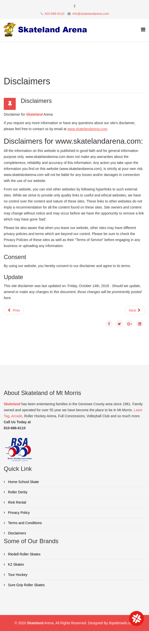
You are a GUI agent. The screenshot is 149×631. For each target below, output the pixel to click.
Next (135, 310)
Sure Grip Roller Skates (26, 585)
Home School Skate (23, 482)
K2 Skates (15, 564)
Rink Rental (16, 502)
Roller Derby (17, 492)
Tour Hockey (17, 575)
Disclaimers (16, 533)
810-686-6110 (54, 14)
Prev (14, 310)
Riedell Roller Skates (23, 554)
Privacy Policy (18, 513)
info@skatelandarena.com (90, 14)
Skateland (34, 114)
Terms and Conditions (24, 523)
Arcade (16, 416)
